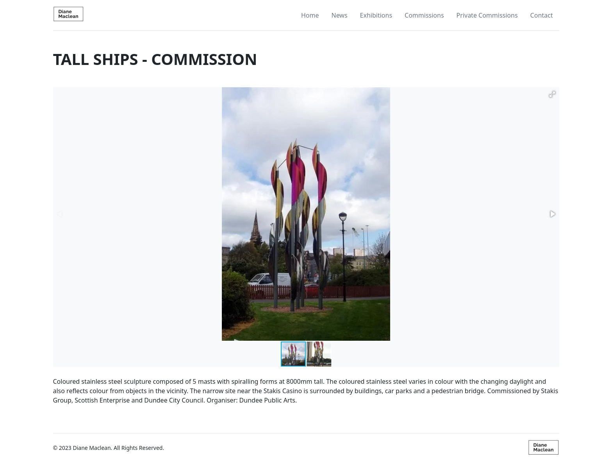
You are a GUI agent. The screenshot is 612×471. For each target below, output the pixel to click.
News (339, 15)
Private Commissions (487, 15)
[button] (552, 94)
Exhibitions (376, 15)
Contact (541, 15)
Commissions (424, 15)
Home (310, 15)
